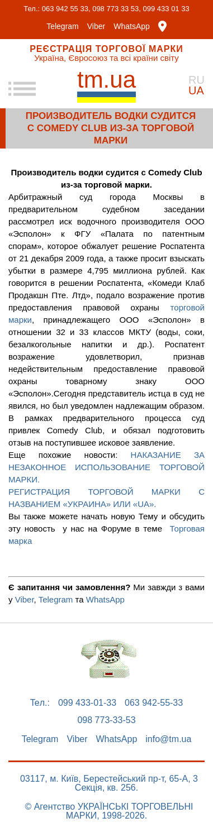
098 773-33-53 (106, 720)
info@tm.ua (168, 739)
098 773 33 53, (116, 8)
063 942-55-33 (154, 703)
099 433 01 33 (166, 8)
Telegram (62, 26)
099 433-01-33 (87, 703)
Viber (96, 26)
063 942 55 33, (66, 8)
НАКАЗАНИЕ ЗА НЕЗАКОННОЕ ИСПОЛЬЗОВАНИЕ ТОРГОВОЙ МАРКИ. (106, 467)
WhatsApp (131, 26)
